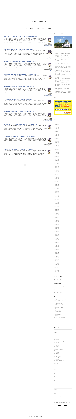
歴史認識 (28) (56, 342)
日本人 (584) (56, 350)
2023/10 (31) (57, 163)
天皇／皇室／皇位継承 (48, 120)
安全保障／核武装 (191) (58, 356)
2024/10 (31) (57, 146)
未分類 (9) (55, 361)
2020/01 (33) (57, 225)
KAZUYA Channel (58, 311)
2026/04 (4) (57, 121)
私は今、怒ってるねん (58, 279)
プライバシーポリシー (58, 397)
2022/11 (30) (57, 178)
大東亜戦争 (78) (56, 353)
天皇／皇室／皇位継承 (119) (59, 360)
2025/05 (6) (57, 137)
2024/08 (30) (57, 149)
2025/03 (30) (57, 139)
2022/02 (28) (57, 191)
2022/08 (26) (57, 182)
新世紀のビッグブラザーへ (59, 304)
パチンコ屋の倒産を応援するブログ (61, 306)
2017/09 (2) (57, 264)
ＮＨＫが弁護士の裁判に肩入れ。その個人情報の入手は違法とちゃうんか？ (19, 49)
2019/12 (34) (57, 227)
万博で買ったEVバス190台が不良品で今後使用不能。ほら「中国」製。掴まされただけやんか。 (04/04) (63, 55)
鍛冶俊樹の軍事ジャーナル (59, 314)
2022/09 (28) (57, 181)
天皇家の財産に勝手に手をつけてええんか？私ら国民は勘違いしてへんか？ (19, 111)
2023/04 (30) (57, 171)
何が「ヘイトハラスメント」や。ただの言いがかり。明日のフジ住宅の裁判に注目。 (21, 36)
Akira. (42, 416)
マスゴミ (50, 70)
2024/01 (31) (57, 159)
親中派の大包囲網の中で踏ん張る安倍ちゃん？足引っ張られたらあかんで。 (19, 86)
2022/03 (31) (57, 189)
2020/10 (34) (57, 213)
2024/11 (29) (57, 145)
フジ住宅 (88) (56, 339)
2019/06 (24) (57, 235)
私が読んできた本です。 (58, 292)
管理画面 (56, 315)
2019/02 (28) (57, 241)
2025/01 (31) (57, 142)
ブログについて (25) (57, 346)
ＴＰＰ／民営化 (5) (57, 345)
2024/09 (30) (57, 148)
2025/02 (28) (57, 141)
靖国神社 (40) (56, 359)
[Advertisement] (38, 9)
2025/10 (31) (57, 130)
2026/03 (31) (57, 123)
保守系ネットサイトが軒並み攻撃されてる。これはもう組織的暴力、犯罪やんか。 (20, 61)
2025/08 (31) (57, 132)
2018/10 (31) (57, 246)
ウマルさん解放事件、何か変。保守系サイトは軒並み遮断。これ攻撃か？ (19, 99)
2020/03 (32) (57, 223)
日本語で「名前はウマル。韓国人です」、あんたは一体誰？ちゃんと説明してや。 (20, 124)
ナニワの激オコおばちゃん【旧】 (38, 21)
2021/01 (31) (57, 209)
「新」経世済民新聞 (58, 303)
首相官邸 (56, 301)
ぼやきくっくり (58, 310)
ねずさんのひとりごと (59, 300)
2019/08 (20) (57, 232)
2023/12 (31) (57, 160)
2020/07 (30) (57, 217)
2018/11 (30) (57, 245)
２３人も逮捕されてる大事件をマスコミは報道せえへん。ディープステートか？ (20, 136)
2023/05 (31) (57, 170)
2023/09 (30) (57, 164)
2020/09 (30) (57, 214)
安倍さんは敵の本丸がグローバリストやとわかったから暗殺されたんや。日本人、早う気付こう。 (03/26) (63, 92)
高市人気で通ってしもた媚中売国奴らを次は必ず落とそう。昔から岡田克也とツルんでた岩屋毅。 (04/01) (63, 67)
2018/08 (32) (57, 249)
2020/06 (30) (57, 218)
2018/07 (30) (57, 250)
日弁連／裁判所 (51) (57, 352)
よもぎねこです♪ (58, 308)
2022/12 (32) (57, 177)
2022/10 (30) (57, 180)
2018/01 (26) (57, 259)
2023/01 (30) (57, 175)
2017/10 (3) (57, 263)
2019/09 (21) (57, 231)
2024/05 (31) (57, 153)
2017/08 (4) (57, 266)
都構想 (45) (56, 363)
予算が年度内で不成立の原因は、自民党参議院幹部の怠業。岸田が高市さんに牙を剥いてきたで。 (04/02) (63, 63)
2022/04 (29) (57, 188)
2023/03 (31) (57, 173)
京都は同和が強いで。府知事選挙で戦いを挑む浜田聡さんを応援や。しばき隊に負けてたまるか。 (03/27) (63, 88)
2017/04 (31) (57, 271)
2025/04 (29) (57, 138)
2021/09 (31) (57, 198)
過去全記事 (32, 28)
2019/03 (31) (57, 239)
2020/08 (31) (57, 216)
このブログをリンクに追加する (59, 317)
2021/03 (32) (57, 206)
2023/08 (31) (57, 166)
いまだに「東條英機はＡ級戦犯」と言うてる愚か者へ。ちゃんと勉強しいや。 (19, 149)
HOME (26, 28)
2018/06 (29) (57, 252)
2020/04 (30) (57, 221)
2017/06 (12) (57, 268)
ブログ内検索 (49, 28)
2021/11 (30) (57, 195)
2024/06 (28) (57, 152)
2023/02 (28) (57, 174)
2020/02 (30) (57, 224)
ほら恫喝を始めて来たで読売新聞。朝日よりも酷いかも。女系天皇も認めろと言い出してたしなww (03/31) (63, 72)
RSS (43, 28)
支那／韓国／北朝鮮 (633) (58, 349)
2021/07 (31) (57, 200)
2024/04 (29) (57, 155)
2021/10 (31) (57, 196)
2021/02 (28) (57, 207)
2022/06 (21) (57, 185)
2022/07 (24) (57, 184)
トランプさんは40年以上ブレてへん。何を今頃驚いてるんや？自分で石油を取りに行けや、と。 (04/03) (63, 59)
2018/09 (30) (57, 248)
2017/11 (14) (57, 261)
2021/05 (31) (57, 203)
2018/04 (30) (57, 255)
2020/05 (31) (57, 220)
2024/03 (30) (57, 156)
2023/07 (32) (57, 167)
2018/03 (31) (57, 256)
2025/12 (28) (57, 127)
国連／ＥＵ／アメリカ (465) (59, 341)
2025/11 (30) (57, 128)
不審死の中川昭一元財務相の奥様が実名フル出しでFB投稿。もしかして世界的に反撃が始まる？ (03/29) (63, 80)
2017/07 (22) (57, 267)
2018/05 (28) (57, 253)
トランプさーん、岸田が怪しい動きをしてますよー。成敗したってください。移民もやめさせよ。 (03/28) (63, 84)
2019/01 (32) (57, 242)
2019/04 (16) (57, 238)
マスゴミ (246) (56, 343)
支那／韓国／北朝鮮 (48, 45)
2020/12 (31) (57, 210)
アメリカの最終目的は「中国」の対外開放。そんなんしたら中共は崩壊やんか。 (20, 74)
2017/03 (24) (57, 273)
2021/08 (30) (57, 199)
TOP (35, 24)
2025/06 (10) (57, 135)
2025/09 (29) (57, 131)
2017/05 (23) (57, 270)
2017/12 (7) (57, 260)
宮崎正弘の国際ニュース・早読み (61, 299)
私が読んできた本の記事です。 (59, 286)
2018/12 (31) (57, 243)
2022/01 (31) (57, 192)
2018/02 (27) (57, 257)
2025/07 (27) (57, 134)
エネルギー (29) (56, 357)
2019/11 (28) (57, 228)
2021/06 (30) (57, 202)
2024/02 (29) (57, 157)
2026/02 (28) (57, 124)
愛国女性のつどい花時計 (59, 307)
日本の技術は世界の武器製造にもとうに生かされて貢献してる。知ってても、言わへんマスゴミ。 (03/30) (63, 76)
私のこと (38, 28)
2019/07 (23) (57, 234)
